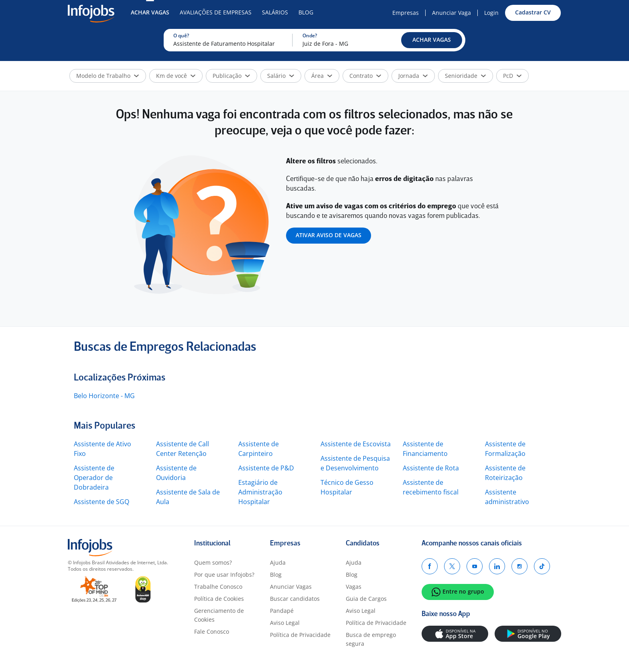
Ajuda (278, 562)
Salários (275, 12)
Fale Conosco (211, 631)
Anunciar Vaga (451, 12)
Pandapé (282, 610)
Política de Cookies (219, 598)
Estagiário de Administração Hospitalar (260, 492)
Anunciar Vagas (291, 586)
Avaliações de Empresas (216, 12)
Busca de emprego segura (371, 639)
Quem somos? (213, 562)
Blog (305, 12)
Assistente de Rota (431, 468)
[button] (431, 40)
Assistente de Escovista (356, 443)
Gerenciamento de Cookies (219, 615)
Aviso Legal (285, 622)
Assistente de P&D (266, 468)
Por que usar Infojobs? (224, 574)
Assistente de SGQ (101, 501)
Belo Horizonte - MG (104, 395)
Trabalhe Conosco (218, 586)
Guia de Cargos (366, 598)
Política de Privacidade (300, 635)
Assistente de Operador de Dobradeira (94, 478)
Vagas (353, 586)
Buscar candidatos (295, 598)
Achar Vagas (150, 12)
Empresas (405, 12)
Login (491, 12)
